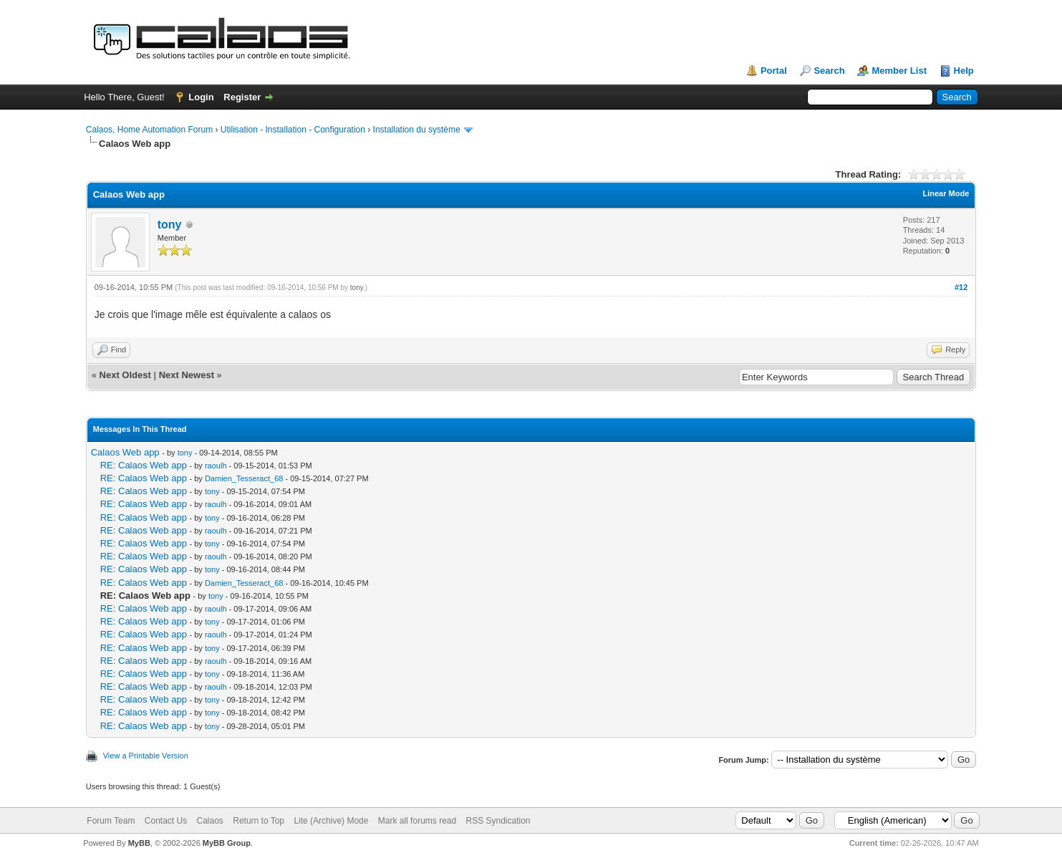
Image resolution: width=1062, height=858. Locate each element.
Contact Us (166, 821)
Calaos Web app (125, 452)
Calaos (210, 821)
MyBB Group (227, 843)
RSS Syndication (498, 821)
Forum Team (111, 821)
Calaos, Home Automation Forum (149, 130)
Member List (899, 70)
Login (200, 97)
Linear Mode (945, 193)
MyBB (139, 843)
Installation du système (416, 130)
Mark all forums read (417, 821)
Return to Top (258, 821)
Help (964, 70)
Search (829, 70)
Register (242, 97)
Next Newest (186, 375)
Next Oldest (125, 375)
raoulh (216, 465)
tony (170, 224)
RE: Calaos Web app (143, 465)
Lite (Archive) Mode (331, 821)
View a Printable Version (145, 755)
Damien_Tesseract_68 (244, 478)
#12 (961, 287)
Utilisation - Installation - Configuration (293, 130)
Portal (774, 70)
